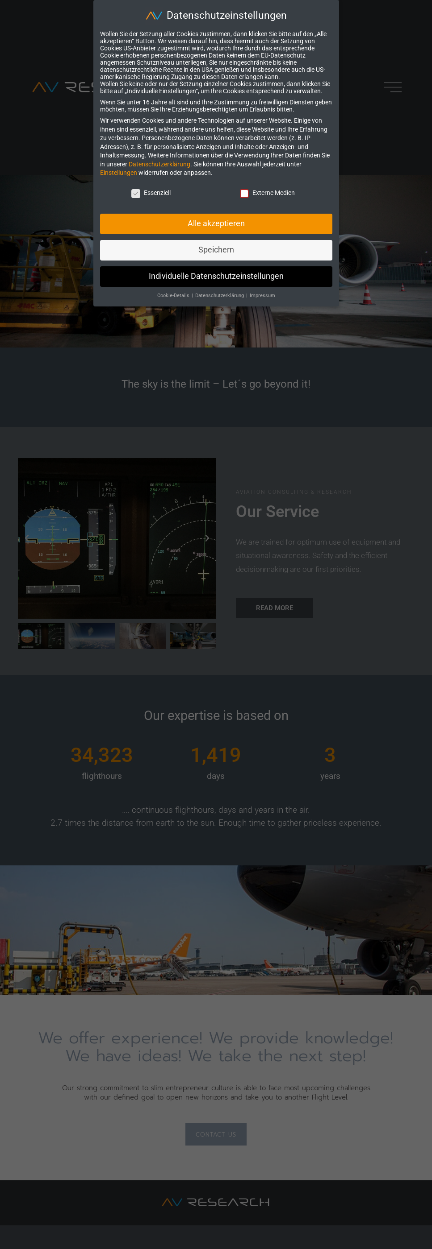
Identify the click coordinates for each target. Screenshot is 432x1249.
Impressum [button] (262, 295)
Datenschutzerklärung (159, 164)
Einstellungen (118, 172)
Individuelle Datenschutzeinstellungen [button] (216, 276)
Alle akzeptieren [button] (216, 223)
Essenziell (151, 192)
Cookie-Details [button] (174, 295)
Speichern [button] (216, 249)
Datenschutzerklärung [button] (220, 295)
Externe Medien (267, 192)
